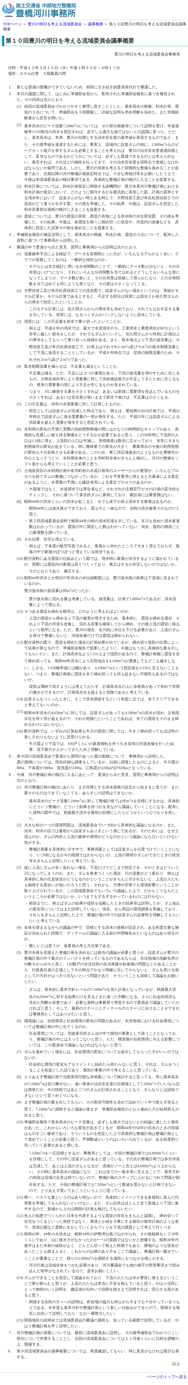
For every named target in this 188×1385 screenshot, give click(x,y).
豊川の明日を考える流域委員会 (55, 24)
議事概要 (95, 24)
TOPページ (12, 24)
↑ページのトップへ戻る (166, 1377)
